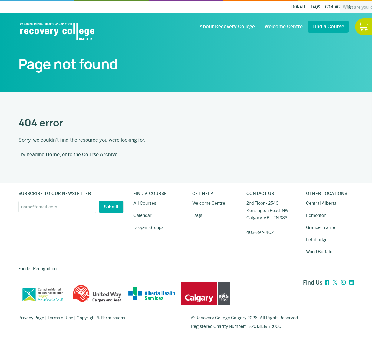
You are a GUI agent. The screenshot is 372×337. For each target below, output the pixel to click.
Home (53, 154)
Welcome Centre (284, 26)
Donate (298, 7)
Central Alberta (321, 203)
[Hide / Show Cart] (363, 26)
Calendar (142, 215)
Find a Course (328, 26)
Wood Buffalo (319, 251)
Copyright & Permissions (101, 318)
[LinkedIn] (351, 282)
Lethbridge (317, 239)
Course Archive (99, 154)
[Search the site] (349, 7)
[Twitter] (335, 282)
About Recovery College (227, 26)
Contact (333, 7)
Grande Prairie (320, 227)
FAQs (315, 7)
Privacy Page (31, 318)
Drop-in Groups (148, 227)
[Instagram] (343, 282)
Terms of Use (60, 318)
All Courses (144, 203)
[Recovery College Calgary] (57, 31)
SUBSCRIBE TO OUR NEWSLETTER (54, 193)
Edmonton (316, 215)
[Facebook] (327, 282)
